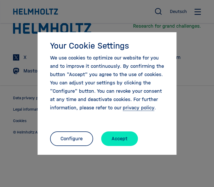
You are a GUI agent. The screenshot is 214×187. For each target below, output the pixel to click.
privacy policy (138, 108)
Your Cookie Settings (89, 45)
